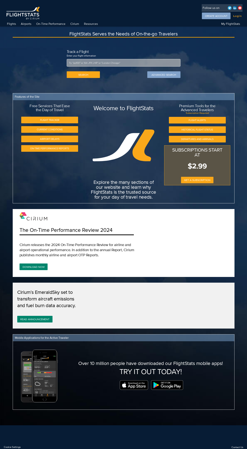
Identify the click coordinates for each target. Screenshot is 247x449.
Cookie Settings (12, 447)
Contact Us (237, 447)
